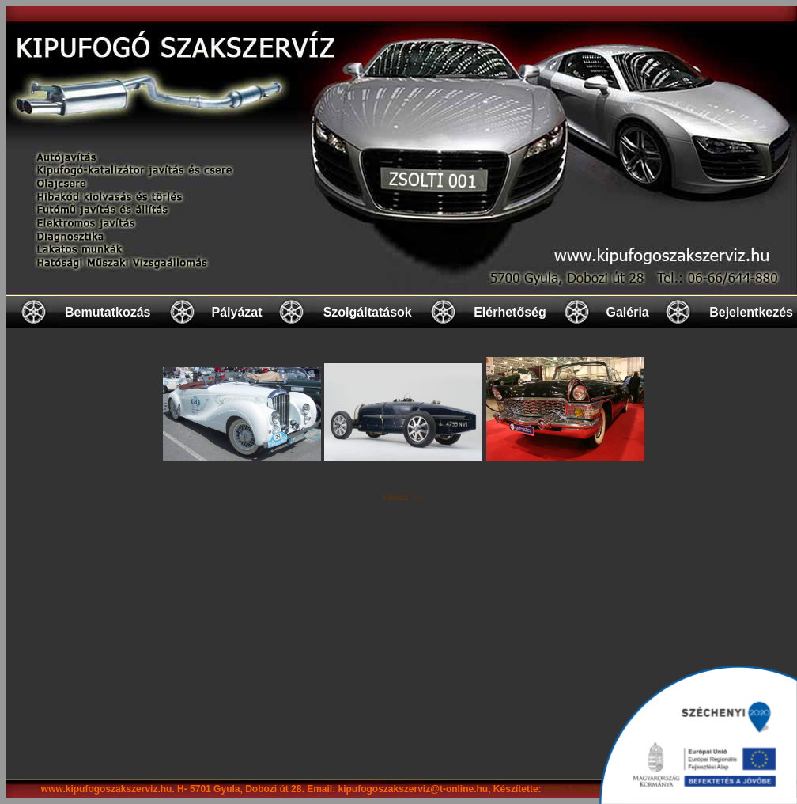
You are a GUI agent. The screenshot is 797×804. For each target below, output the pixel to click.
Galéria (627, 312)
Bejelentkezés (751, 312)
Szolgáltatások (367, 312)
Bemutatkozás (107, 312)
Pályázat (236, 312)
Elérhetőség (510, 312)
